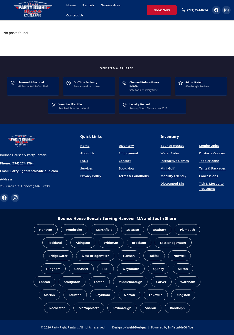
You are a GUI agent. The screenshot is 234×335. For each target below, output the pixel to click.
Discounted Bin (172, 183)
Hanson (129, 256)
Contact (125, 161)
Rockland (55, 242)
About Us (87, 153)
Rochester (57, 308)
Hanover (45, 229)
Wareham (187, 282)
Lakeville (155, 295)
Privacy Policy (90, 176)
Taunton (75, 295)
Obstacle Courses (212, 153)
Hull (105, 269)
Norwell (179, 256)
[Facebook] (4, 198)
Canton (44, 282)
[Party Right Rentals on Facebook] (216, 10)
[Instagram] (15, 198)
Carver (161, 282)
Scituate (132, 229)
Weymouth (130, 269)
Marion (49, 295)
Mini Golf (167, 168)
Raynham (102, 295)
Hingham (53, 269)
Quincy (158, 269)
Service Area (110, 5)
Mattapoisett (89, 308)
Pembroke (74, 229)
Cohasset (81, 269)
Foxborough (122, 308)
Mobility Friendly (174, 176)
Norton (129, 295)
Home (71, 5)
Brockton (139, 242)
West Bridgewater (95, 256)
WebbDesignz (136, 327)
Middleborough (130, 282)
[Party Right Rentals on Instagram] (226, 10)
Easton (99, 282)
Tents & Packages (212, 168)
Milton (183, 269)
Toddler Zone (209, 161)
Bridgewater (58, 256)
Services (86, 168)
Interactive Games (175, 161)
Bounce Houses (172, 145)
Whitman (111, 242)
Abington (83, 242)
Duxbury (159, 229)
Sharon (150, 308)
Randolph (177, 308)
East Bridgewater (173, 242)
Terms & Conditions (134, 176)
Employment (128, 153)
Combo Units (209, 145)
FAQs (84, 161)
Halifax (154, 256)
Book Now (162, 10)
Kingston (183, 295)
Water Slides (170, 153)
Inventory (126, 145)
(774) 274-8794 (23, 163)
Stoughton (72, 282)
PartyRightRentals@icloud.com (34, 171)
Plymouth (187, 229)
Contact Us (74, 15)
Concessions (208, 176)
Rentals (88, 5)
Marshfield (104, 229)
